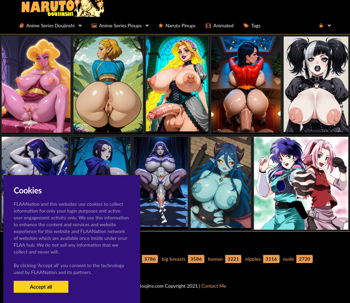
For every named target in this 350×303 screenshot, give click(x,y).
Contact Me (214, 286)
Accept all (41, 287)
